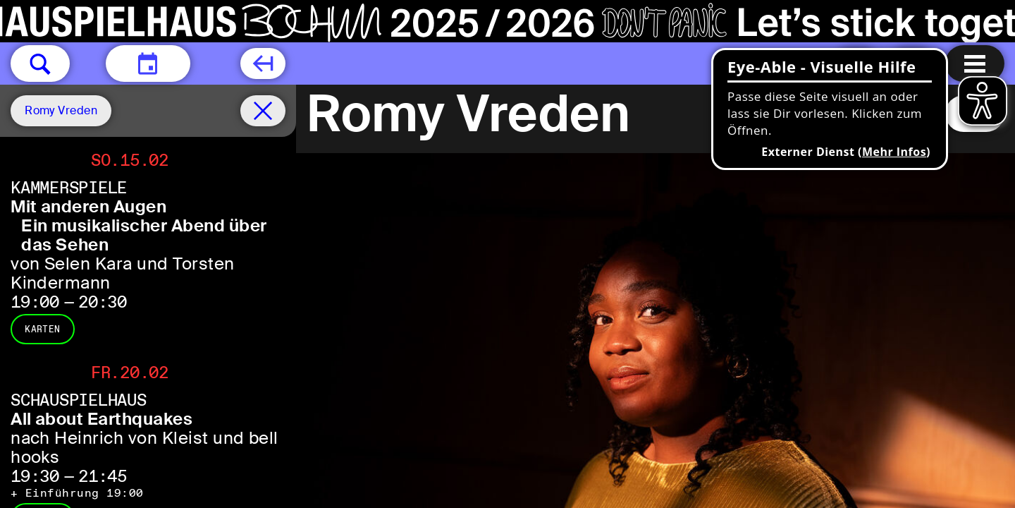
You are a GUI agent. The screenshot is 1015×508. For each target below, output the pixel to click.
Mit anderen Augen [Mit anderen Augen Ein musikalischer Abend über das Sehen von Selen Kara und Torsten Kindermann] (88, 206)
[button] (40, 63)
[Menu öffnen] (974, 63)
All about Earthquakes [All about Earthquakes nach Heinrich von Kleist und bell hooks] (101, 419)
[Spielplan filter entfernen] (262, 110)
